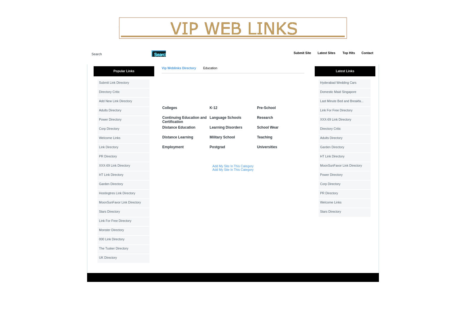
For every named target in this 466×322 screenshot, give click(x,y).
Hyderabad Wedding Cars (338, 82)
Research (265, 118)
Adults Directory (110, 110)
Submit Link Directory (114, 82)
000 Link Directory (112, 239)
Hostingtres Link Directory (117, 193)
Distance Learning (177, 137)
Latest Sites (327, 53)
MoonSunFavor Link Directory (120, 202)
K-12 (213, 108)
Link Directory (108, 147)
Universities (267, 147)
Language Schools (225, 118)
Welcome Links (109, 138)
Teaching (265, 137)
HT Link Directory (111, 174)
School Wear (267, 127)
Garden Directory (111, 184)
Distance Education (178, 127)
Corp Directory (109, 128)
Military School (222, 137)
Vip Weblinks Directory (179, 68)
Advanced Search (181, 53)
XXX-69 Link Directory (114, 165)
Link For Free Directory (115, 220)
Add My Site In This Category (233, 166)
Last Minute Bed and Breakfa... (341, 101)
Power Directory (110, 119)
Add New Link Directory (115, 101)
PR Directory (108, 156)
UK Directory (108, 257)
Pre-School (266, 108)
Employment (173, 147)
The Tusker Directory (113, 248)
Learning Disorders (226, 127)
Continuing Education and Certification (184, 120)
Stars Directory (109, 211)
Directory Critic (109, 92)
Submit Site (302, 53)
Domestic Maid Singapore (338, 92)
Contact (367, 53)
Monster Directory (111, 230)
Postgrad (217, 147)
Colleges (169, 108)
